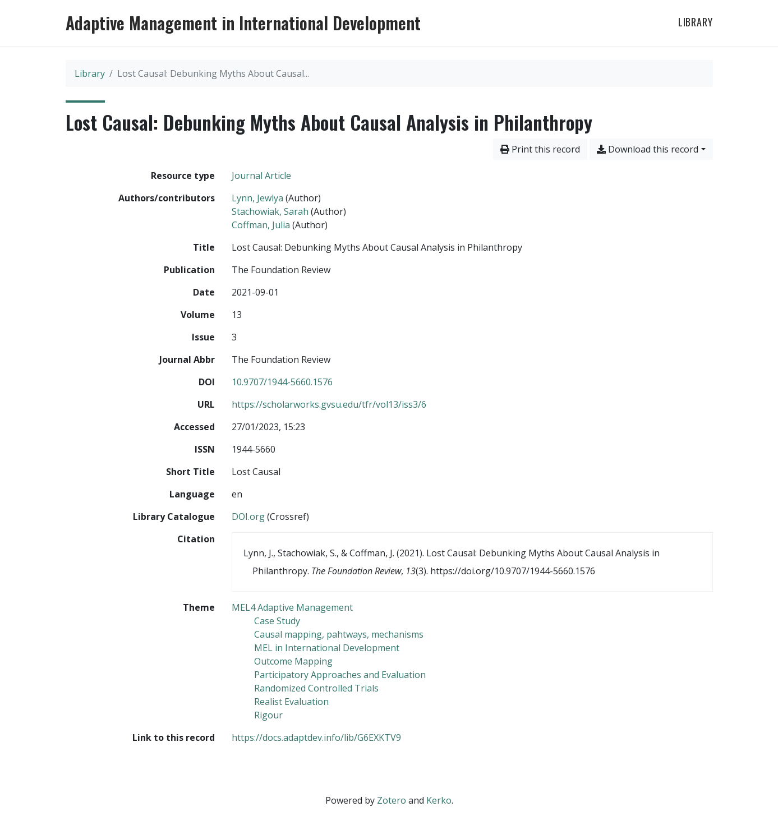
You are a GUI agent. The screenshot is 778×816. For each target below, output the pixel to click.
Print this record (540, 149)
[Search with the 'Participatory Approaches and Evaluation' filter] (340, 675)
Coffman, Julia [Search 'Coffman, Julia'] (261, 225)
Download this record (647, 149)
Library (695, 22)
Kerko (439, 800)
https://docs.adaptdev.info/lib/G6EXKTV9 (316, 737)
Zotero (391, 800)
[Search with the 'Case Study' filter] (277, 621)
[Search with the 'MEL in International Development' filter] (326, 648)
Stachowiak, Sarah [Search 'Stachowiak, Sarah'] (270, 211)
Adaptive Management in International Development (243, 23)
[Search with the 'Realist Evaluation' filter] (291, 701)
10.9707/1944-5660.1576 (282, 382)
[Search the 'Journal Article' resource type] (261, 175)
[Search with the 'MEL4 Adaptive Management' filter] (292, 607)
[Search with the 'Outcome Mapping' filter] (293, 661)
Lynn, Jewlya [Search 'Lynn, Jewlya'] (257, 198)
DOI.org (248, 516)
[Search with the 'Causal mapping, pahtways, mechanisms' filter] (338, 634)
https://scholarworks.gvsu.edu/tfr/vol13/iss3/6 (329, 404)
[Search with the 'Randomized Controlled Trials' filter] (316, 688)
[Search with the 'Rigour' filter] (268, 715)
